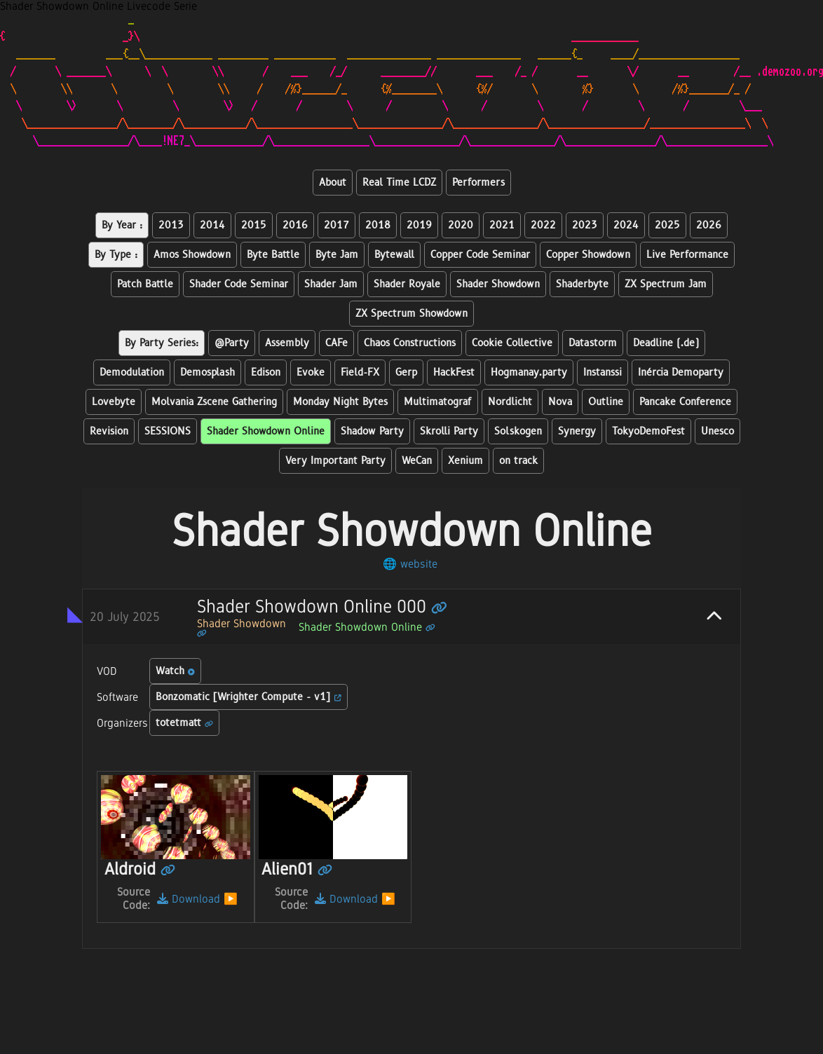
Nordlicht (510, 402)
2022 (543, 225)
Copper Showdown (588, 254)
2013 (171, 225)
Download (188, 898)
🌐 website (410, 563)
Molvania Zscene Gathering (214, 402)
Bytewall (394, 254)
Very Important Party (335, 460)
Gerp (406, 372)
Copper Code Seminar (480, 254)
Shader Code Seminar (238, 284)
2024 (626, 225)
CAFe (336, 343)
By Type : (116, 254)
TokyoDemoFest (648, 431)
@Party (232, 343)
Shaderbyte (582, 284)
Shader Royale (407, 284)
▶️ (231, 898)
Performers (478, 182)
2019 (419, 225)
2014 (212, 225)
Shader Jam (331, 284)
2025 (667, 225)
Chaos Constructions (410, 343)
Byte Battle (273, 254)
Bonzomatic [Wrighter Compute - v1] (248, 697)
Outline (605, 402)
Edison (265, 372)
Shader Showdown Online (266, 431)
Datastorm (593, 343)
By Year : (122, 225)
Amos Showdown (192, 254)
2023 (584, 225)
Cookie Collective (512, 343)
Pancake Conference (685, 402)
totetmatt (184, 723)
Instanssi (602, 372)
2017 (336, 225)
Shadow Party (372, 431)
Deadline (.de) (666, 343)
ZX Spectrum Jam (666, 284)
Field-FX (360, 372)
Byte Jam (336, 254)
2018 (377, 225)
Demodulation (132, 372)
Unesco (717, 431)
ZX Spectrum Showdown (411, 313)
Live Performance (687, 254)
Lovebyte (113, 402)
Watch (175, 671)
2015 (253, 225)
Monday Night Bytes (340, 402)
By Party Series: (161, 343)
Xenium (465, 460)
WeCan (417, 460)
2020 (460, 225)
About (332, 182)
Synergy (577, 431)
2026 (708, 225)
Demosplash (207, 372)
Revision (109, 431)
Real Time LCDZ (399, 182)
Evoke (311, 372)
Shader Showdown (498, 284)
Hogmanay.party (529, 372)
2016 (295, 225)
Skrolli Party (449, 431)
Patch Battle (145, 284)
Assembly (287, 343)
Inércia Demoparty (680, 372)
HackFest (454, 372)
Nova (560, 402)
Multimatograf (438, 402)
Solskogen (518, 431)
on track (518, 460)
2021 (502, 225)
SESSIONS (167, 431)
